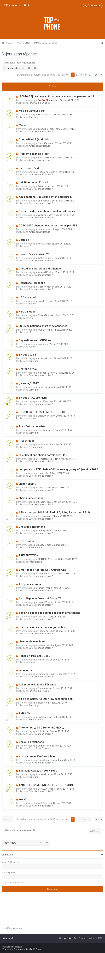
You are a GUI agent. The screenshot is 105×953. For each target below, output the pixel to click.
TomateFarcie (45, 459)
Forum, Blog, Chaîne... (39, 103)
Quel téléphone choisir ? (41, 131)
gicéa (41, 702)
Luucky (41, 530)
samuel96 (43, 272)
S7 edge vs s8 (27, 354)
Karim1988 (43, 157)
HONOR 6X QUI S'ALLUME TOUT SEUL (42, 412)
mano (41, 473)
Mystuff (42, 329)
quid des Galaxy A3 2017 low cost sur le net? (46, 698)
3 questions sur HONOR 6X (35, 340)
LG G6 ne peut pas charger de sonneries (43, 325)
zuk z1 (23, 799)
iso (39, 616)
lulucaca (42, 717)
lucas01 (42, 774)
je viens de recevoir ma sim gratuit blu (42, 627)
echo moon (26, 670)
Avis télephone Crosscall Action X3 (40, 598)
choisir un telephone (31, 498)
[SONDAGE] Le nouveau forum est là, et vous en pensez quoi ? (56, 96)
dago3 (41, 545)
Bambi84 (42, 143)
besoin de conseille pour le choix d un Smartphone (49, 612)
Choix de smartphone (32, 526)
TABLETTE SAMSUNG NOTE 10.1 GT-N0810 (46, 785)
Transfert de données (32, 426)
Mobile (23, 125)
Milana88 (42, 315)
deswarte (43, 645)
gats (40, 344)
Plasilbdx (42, 430)
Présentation (35, 447)
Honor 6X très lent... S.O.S (34, 655)
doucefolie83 (45, 502)
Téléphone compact (31, 584)
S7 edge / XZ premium (33, 397)
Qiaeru (38, 949)
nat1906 (42, 401)
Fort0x (41, 114)
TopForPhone (45, 100)
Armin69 (42, 358)
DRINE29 (42, 788)
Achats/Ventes (36, 719)
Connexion (7, 854)
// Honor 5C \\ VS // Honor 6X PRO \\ (41, 727)
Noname (42, 688)
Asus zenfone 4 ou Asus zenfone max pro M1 (46, 196)
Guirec (41, 286)
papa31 (42, 301)
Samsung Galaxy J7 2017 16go (38, 770)
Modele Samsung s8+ (32, 110)
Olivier (41, 186)
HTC (31, 318)
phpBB (18, 946)
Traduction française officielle (17, 949)
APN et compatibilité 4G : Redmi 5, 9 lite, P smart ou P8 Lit (54, 512)
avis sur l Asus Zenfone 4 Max (37, 756)
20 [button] (96, 75)
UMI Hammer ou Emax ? (33, 182)
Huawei (32, 303)
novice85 (42, 602)
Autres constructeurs (39, 146)
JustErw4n (43, 416)
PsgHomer (43, 573)
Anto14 (42, 258)
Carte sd (24, 239)
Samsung (33, 117)
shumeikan (43, 200)
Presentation (27, 440)
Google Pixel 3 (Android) (34, 139)
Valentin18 (43, 372)
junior (41, 588)
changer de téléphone (32, 641)
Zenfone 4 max (28, 369)
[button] (67, 75)
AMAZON (24, 713)
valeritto (42, 215)
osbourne (43, 129)
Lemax (41, 745)
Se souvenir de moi (14, 882)
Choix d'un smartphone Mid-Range (40, 268)
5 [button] (89, 75)
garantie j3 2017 (29, 383)
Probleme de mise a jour (34, 153)
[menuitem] (27, 5)
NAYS (41, 731)
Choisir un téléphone (31, 741)
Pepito (41, 516)
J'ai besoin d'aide (29, 168)
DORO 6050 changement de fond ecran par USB (48, 225)
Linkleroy (42, 387)
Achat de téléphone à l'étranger (38, 684)
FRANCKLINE (44, 559)
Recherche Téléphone (32, 282)
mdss (41, 659)
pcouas (42, 229)
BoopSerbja (44, 760)
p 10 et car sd (27, 297)
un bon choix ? (27, 483)
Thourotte (43, 172)
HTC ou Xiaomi (28, 311)
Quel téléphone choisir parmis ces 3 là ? (43, 455)
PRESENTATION (28, 555)
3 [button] (81, 75)
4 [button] (85, 75)
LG (30, 246)
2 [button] (76, 75)
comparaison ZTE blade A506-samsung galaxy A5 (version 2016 (58, 469)
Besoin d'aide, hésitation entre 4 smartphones (47, 211)
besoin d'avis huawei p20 (34, 254)
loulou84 (42, 444)
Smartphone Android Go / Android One (42, 569)
